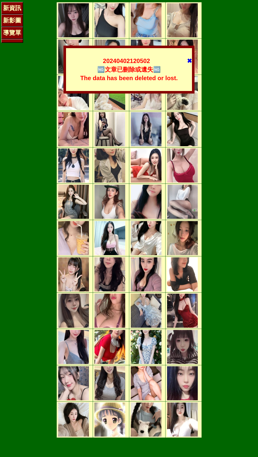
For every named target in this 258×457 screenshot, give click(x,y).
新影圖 (12, 20)
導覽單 (12, 32)
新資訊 (12, 8)
